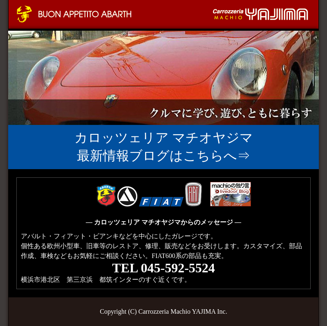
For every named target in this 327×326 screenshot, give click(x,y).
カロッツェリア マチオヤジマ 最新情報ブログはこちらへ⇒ (163, 146)
